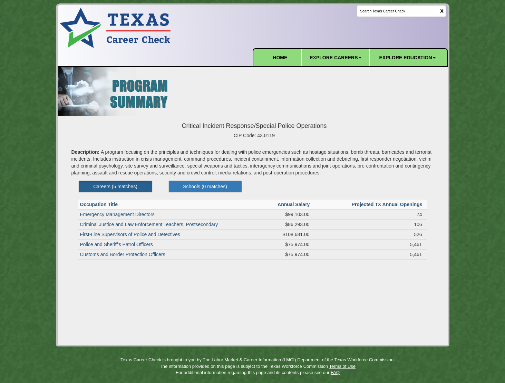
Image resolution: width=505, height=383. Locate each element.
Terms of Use (342, 366)
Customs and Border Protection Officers (122, 254)
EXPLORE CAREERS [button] (335, 57)
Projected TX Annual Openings (388, 204)
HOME (280, 57)
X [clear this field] (442, 11)
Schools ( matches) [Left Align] (205, 186)
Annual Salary (294, 204)
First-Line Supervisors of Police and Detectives (130, 234)
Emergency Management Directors (117, 214)
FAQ (335, 372)
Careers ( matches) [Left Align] (115, 186)
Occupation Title (99, 204)
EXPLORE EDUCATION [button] (407, 57)
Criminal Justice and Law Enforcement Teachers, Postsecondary (149, 224)
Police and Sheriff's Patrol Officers (116, 244)
